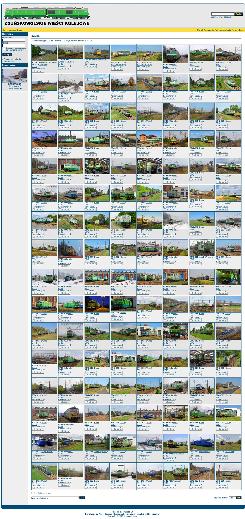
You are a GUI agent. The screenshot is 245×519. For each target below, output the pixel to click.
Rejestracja (9, 61)
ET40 (165, 66)
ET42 (34, 66)
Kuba (122, 62)
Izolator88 (72, 94)
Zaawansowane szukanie (221, 17)
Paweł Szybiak (105, 514)
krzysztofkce (47, 452)
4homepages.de (130, 516)
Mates (123, 312)
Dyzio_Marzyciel (66, 62)
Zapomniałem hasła (12, 59)
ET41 (218, 64)
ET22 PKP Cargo (118, 64)
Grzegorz (43, 64)
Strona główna (8, 30)
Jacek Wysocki (205, 257)
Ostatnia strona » (45, 493)
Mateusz (71, 424)
